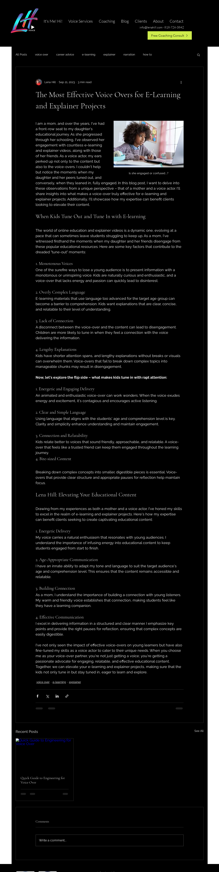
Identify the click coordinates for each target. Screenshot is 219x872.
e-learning (88, 54)
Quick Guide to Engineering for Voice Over (43, 780)
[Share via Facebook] (37, 696)
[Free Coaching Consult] (170, 35)
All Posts (21, 54)
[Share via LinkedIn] (57, 696)
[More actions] (181, 82)
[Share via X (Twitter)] (47, 696)
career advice (65, 54)
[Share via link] (67, 696)
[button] (198, 54)
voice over (41, 54)
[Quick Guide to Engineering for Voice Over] (45, 754)
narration (129, 54)
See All (199, 730)
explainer (109, 54)
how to (147, 54)
